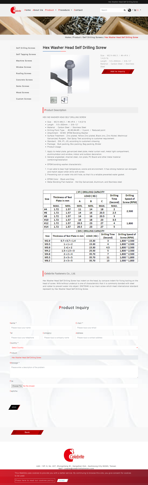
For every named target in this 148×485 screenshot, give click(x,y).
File (11, 381)
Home (28, 10)
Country (14, 343)
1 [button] (68, 95)
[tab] (24, 48)
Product (77, 37)
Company (47, 333)
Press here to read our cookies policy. (34, 480)
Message (15, 363)
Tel (11, 333)
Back (27, 432)
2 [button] (71, 95)
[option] (70, 74)
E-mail (79, 323)
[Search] (113, 10)
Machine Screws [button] (24, 61)
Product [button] (50, 10)
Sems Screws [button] (22, 86)
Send (14, 407)
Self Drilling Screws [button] (25, 48)
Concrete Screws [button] (24, 80)
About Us (38, 10)
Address (79, 333)
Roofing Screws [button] (23, 73)
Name (13, 323)
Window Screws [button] (23, 67)
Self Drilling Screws (93, 37)
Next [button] (93, 74)
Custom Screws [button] (23, 99)
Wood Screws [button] (22, 93)
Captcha (13, 391)
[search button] (124, 11)
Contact (78, 10)
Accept (62, 480)
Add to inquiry (118, 71)
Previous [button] (46, 74)
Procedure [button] (64, 10)
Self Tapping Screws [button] (26, 54)
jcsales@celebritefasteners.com (79, 469)
